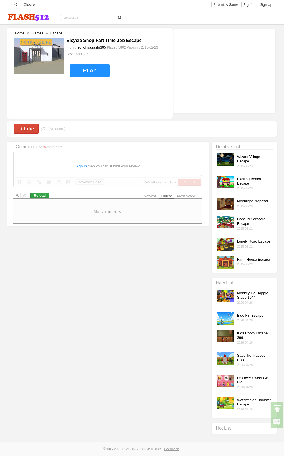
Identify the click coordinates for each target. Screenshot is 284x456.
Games (37, 33)
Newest (150, 196)
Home (19, 33)
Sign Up (266, 4)
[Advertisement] (224, 70)
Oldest (166, 196)
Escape (56, 33)
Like (27, 129)
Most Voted (186, 196)
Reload (40, 195)
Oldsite (29, 4)
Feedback (171, 449)
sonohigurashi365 (91, 47)
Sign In (249, 4)
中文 (15, 4)
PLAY (90, 70)
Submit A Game (226, 4)
